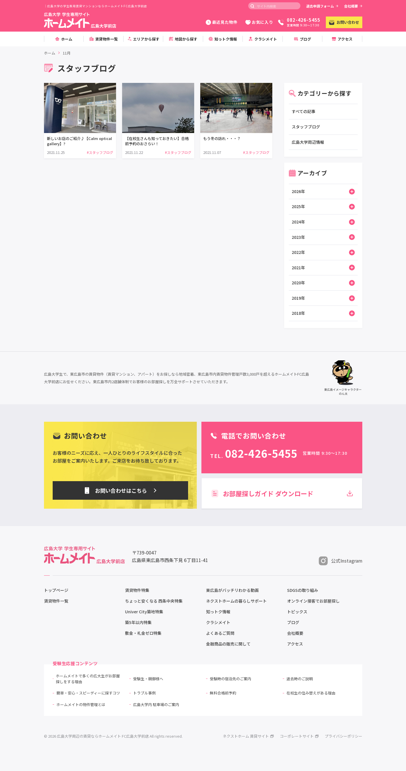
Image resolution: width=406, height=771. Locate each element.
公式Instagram (340, 560)
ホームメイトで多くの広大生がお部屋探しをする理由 (88, 678)
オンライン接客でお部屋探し (313, 601)
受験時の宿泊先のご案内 (230, 678)
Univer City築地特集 (144, 611)
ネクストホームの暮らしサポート (236, 601)
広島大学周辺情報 (308, 142)
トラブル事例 (144, 693)
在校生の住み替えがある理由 (310, 693)
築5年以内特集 (138, 622)
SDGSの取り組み (302, 590)
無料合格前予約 (223, 693)
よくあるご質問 (220, 633)
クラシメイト (218, 622)
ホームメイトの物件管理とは (80, 704)
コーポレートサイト (299, 736)
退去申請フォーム (322, 5)
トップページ (56, 590)
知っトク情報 (218, 611)
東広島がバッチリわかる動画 (232, 590)
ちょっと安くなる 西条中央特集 (154, 601)
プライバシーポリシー (343, 736)
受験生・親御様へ (148, 678)
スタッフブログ (306, 127)
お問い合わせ (344, 22)
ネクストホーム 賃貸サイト (248, 736)
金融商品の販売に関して (228, 644)
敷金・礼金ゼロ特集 (143, 633)
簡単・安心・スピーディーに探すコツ (88, 693)
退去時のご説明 (299, 678)
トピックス (297, 611)
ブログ (293, 622)
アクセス (295, 644)
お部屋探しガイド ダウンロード (281, 493)
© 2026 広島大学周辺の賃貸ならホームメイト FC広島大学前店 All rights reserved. (113, 736)
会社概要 (353, 5)
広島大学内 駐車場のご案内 (156, 704)
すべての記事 (303, 111)
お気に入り (259, 22)
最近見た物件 (221, 22)
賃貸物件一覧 (56, 601)
